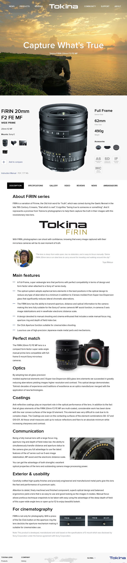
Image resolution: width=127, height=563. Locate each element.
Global (90, 558)
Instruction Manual (8, 173)
